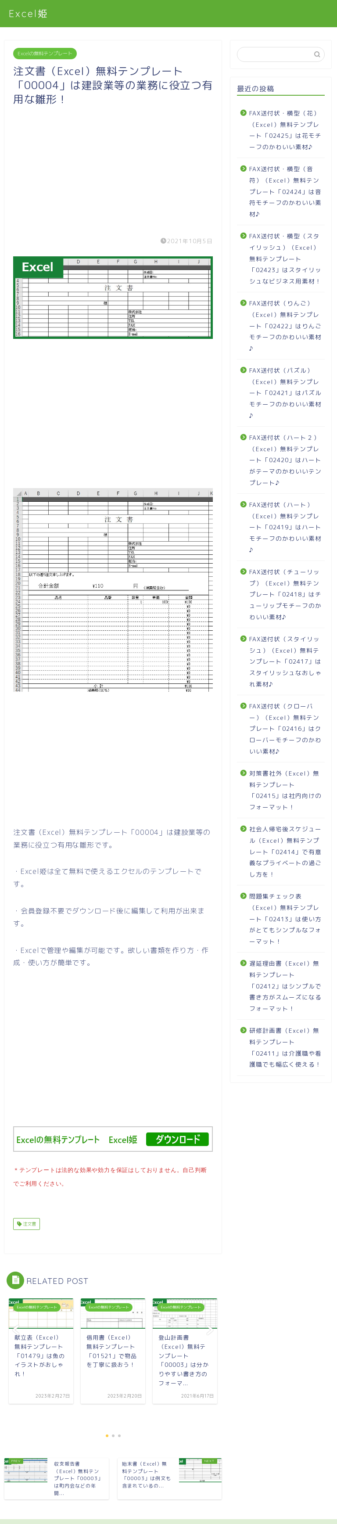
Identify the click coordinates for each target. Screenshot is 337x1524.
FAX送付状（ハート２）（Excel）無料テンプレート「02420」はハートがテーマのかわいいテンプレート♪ (285, 459)
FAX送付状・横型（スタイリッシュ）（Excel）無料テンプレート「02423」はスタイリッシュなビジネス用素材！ (285, 258)
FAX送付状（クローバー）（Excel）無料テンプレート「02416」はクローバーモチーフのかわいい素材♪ (285, 728)
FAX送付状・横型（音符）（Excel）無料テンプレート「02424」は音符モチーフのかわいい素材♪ (285, 191)
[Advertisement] (113, 167)
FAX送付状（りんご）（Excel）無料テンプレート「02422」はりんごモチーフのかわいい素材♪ (285, 325)
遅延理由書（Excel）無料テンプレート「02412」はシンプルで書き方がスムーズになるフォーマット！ (285, 985)
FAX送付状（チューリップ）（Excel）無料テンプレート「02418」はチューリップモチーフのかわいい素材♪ (285, 594)
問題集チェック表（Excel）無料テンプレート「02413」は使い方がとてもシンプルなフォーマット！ (285, 918)
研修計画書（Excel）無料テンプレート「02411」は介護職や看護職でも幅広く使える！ (285, 1047)
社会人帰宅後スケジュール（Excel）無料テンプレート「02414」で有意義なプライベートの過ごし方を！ (285, 851)
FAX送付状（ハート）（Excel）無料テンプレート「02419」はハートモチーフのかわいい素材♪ (285, 527)
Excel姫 (29, 13)
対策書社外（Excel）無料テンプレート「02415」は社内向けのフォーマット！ (285, 790)
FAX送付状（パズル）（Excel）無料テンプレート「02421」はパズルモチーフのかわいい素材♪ (285, 392)
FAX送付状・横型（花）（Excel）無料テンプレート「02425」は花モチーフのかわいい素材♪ (285, 130)
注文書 (29, 1222)
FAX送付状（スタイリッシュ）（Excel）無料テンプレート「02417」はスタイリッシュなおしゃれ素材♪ (285, 661)
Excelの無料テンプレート (45, 53)
